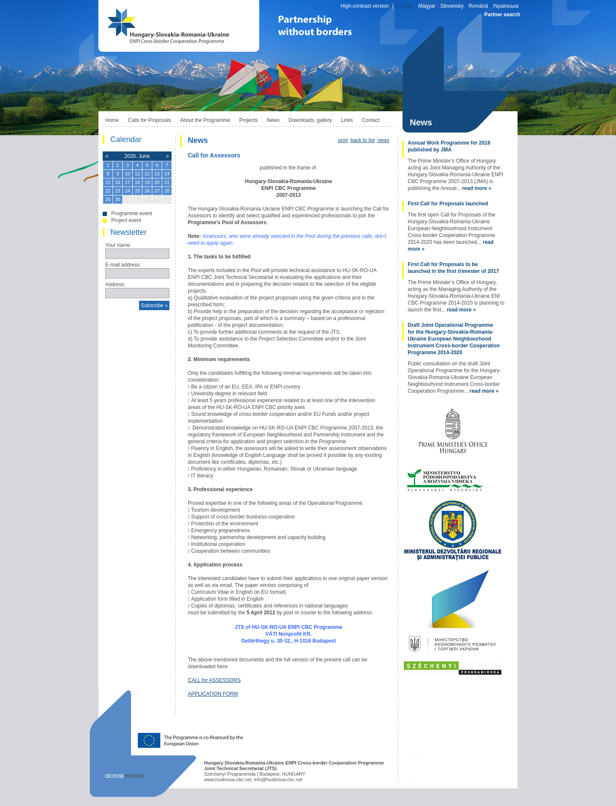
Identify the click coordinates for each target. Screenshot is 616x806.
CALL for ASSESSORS (214, 680)
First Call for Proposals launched (448, 204)
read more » (476, 188)
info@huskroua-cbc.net (278, 779)
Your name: (118, 245)
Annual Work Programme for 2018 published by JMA (449, 146)
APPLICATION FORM (213, 694)
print (343, 140)
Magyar (426, 6)
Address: (115, 284)
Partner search (502, 15)
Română (478, 6)
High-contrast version (365, 6)
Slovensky (452, 6)
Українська (505, 6)
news (383, 140)
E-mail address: (123, 265)
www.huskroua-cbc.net (228, 779)
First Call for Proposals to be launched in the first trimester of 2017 (453, 267)
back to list (362, 140)
